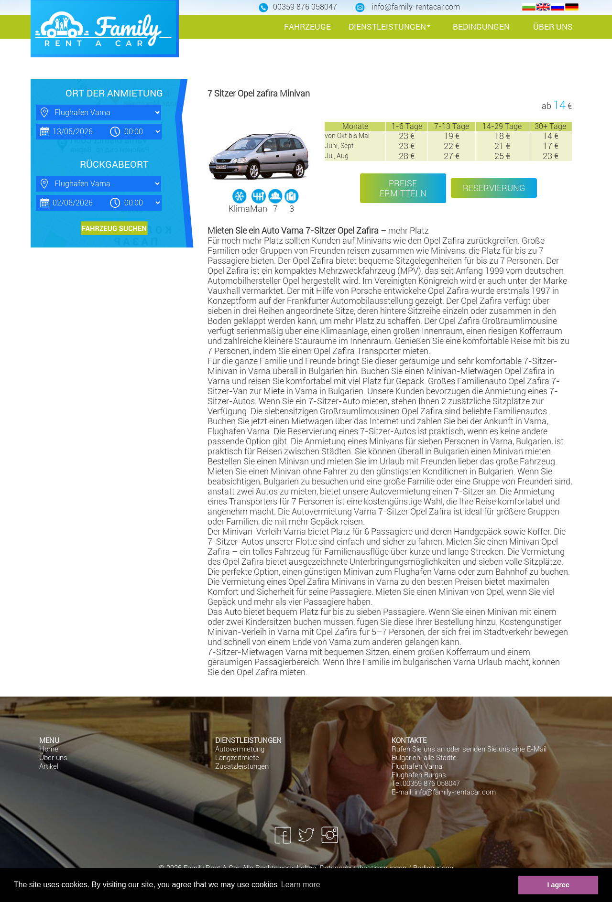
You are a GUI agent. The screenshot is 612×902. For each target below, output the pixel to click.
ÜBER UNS (553, 26)
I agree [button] (558, 885)
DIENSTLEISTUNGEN (387, 26)
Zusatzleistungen (242, 766)
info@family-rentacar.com (455, 792)
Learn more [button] (300, 885)
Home (48, 749)
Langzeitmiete (237, 757)
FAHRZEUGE (307, 26)
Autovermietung (239, 749)
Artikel (48, 766)
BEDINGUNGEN (481, 26)
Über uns (53, 757)
